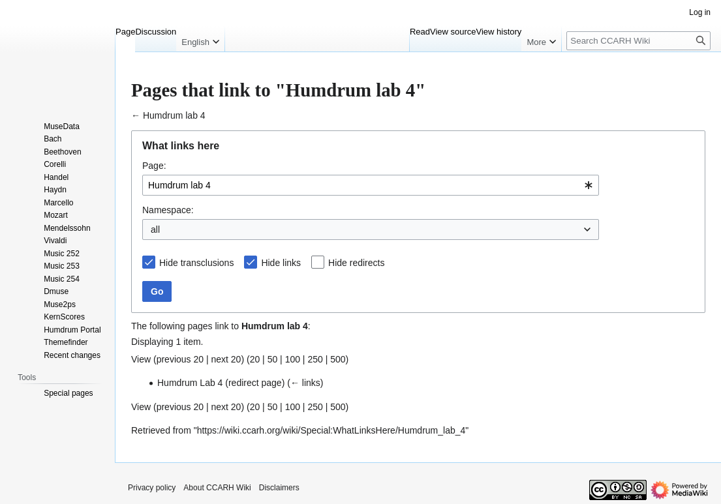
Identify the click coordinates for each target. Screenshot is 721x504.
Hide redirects (356, 263)
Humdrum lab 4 (174, 115)
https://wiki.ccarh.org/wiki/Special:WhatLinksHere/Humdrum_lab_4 (331, 430)
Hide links (281, 263)
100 (292, 359)
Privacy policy (152, 487)
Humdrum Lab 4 (189, 383)
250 (314, 359)
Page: (154, 165)
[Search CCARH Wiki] (638, 40)
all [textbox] (155, 229)
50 (273, 359)
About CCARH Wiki (217, 487)
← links (305, 383)
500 (337, 359)
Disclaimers (279, 487)
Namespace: (168, 210)
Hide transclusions (196, 263)
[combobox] (370, 185)
